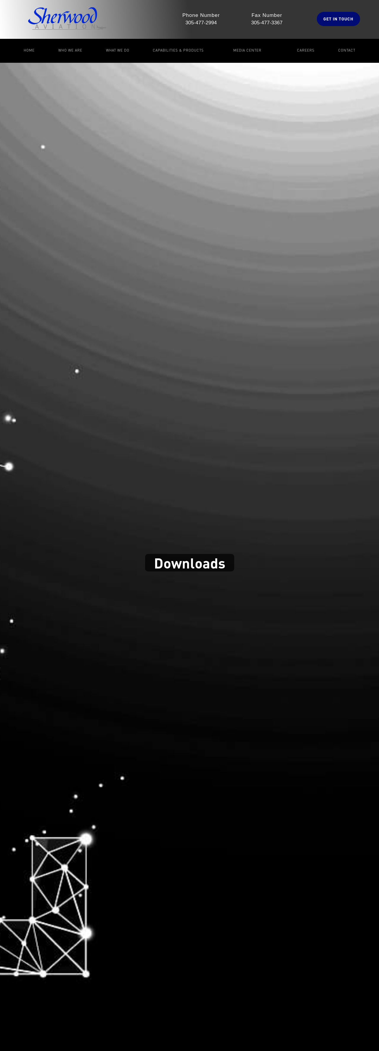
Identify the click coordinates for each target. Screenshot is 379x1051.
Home (29, 50)
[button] (70, 50)
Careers (305, 50)
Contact (346, 50)
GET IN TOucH (338, 18)
